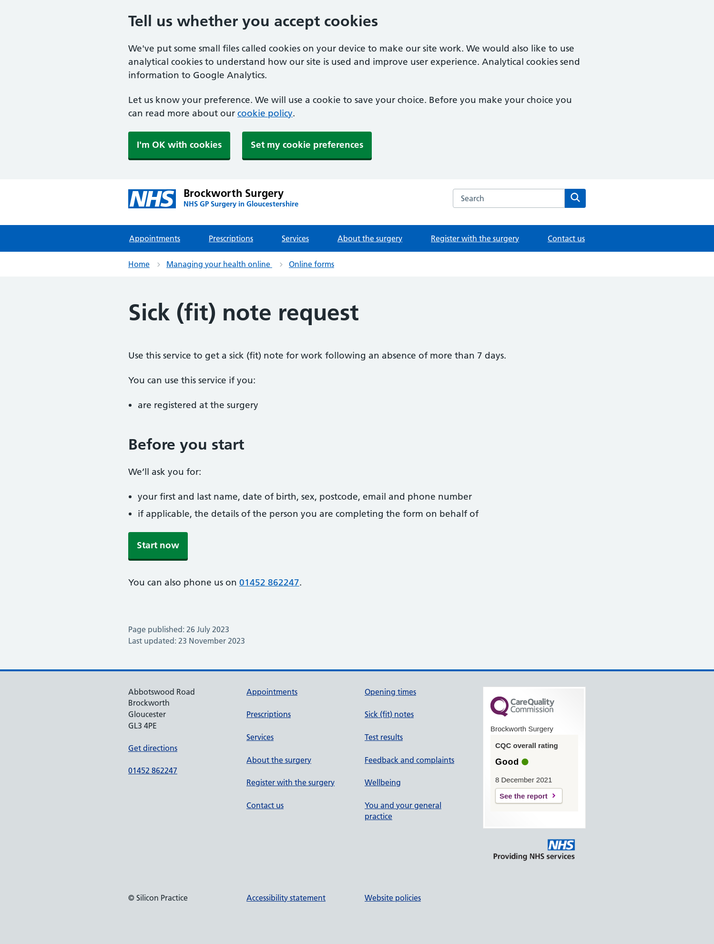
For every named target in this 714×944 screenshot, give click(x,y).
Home (139, 264)
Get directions (152, 748)
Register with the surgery (475, 238)
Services (295, 238)
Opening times (390, 692)
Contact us (566, 238)
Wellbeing (383, 782)
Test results (384, 737)
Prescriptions (231, 238)
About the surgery (369, 238)
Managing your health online (219, 264)
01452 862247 (269, 582)
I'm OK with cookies (179, 144)
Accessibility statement (286, 898)
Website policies (393, 898)
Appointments (154, 238)
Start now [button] (158, 545)
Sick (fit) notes (389, 714)
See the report (524, 796)
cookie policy (265, 113)
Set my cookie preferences (307, 144)
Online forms (311, 264)
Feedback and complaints (409, 760)
